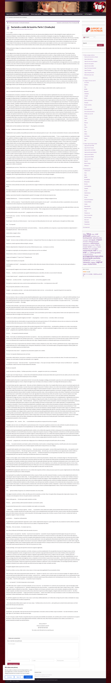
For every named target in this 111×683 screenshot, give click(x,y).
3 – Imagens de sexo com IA (89, 80)
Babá (85, 175)
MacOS (86, 161)
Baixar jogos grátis (36, 14)
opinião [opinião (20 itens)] (100, 250)
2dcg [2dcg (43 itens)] (84, 234)
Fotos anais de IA (88, 109)
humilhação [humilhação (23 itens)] (94, 247)
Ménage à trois (87, 208)
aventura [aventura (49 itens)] (93, 236)
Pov (85, 129)
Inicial (7, 17)
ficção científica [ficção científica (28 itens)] (91, 245)
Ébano (85, 98)
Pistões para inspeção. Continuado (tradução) (19, 22)
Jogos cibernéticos (88, 59)
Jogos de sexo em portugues (90, 61)
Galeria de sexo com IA (56, 14)
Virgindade (86, 222)
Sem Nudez (86, 136)
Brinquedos (87, 181)
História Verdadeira (88, 199)
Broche (31, 29)
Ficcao (85, 197)
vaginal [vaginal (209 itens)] (99, 262)
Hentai (85, 118)
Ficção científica (88, 104)
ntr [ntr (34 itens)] (97, 250)
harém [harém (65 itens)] (90, 247)
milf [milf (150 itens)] (94, 250)
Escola (85, 190)
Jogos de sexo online (89, 65)
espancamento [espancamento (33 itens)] (86, 243)
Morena (86, 122)
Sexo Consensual (88, 215)
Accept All (28, 677)
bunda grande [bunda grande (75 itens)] (87, 238)
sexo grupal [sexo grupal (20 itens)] (93, 260)
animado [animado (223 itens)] (87, 236)
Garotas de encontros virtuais (91, 57)
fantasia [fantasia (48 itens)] (85, 245)
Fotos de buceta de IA (89, 111)
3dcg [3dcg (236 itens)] (88, 234)
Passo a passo (68, 14)
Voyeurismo (87, 224)
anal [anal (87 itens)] (96, 234)
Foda (85, 107)
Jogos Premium (87, 70)
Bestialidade (87, 179)
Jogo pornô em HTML (89, 145)
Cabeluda (86, 93)
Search (85, 43)
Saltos (85, 133)
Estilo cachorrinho (88, 100)
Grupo (85, 116)
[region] (19, 672)
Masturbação (87, 206)
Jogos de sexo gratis (89, 63)
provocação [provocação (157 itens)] (88, 258)
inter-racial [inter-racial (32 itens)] (91, 248)
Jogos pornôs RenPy (89, 154)
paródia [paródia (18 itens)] (88, 252)
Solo (85, 140)
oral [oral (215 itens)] (84, 252)
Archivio (14, 29)
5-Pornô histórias (20, 29)
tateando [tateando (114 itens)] (86, 262)
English (86, 37)
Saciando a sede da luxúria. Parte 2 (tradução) (67, 22)
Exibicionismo (87, 193)
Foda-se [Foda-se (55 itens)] (97, 245)
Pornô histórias (78, 14)
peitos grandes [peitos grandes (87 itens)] (95, 252)
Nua (85, 125)
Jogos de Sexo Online (12, 14)
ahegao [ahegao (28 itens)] (93, 234)
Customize (9, 677)
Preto (85, 210)
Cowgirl (86, 96)
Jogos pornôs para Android (90, 152)
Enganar (86, 188)
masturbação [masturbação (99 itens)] (88, 250)
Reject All (19, 677)
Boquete (86, 91)
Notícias (45, 14)
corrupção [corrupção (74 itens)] (91, 240)
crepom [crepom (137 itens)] (99, 239)
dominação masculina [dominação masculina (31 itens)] (93, 241)
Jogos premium (25, 14)
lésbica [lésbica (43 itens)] (96, 248)
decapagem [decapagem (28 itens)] (85, 241)
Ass (85, 87)
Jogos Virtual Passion (89, 72)
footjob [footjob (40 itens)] (85, 247)
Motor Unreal (87, 163)
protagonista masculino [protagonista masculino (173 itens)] (93, 256)
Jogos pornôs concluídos (89, 150)
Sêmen (85, 138)
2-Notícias (85, 77)
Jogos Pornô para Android (90, 68)
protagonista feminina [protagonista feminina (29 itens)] (88, 254)
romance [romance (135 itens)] (86, 260)
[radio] (39, 628)
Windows (86, 165)
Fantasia (86, 102)
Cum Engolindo (87, 186)
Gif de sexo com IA (88, 113)
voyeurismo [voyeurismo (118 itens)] (92, 264)
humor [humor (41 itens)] (99, 247)
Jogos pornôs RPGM (89, 156)
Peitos (85, 127)
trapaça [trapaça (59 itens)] (93, 262)
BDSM (85, 89)
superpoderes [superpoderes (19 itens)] (98, 260)
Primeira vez (87, 213)
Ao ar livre (86, 82)
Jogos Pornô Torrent (89, 147)
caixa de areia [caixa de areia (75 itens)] (97, 238)
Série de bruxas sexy (89, 74)
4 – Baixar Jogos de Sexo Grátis (90, 143)
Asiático (86, 84)
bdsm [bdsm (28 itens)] (98, 236)
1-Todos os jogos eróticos (89, 55)
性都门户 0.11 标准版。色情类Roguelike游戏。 (92, 275)
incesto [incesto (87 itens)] (85, 248)
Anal (85, 172)
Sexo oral (86, 219)
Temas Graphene (16, 681)
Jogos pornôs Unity (88, 159)
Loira (85, 120)
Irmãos (85, 204)
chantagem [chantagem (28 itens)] (85, 240)
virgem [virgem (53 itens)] (85, 264)
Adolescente (26, 29)
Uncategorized (86, 227)
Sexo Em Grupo (87, 217)
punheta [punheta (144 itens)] (96, 258)
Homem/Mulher (87, 201)
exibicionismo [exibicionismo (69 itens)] (94, 243)
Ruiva (85, 131)
